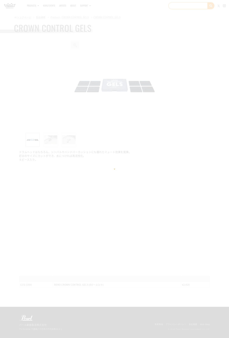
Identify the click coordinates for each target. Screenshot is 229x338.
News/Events (53, 5)
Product (53, 17)
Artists (70, 5)
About (83, 5)
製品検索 (39, 17)
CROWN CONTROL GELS (73, 17)
